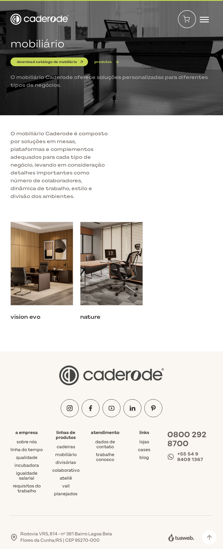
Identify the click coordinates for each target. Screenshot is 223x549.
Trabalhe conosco (105, 457)
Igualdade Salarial (26, 476)
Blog (144, 457)
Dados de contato (105, 444)
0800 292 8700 (186, 439)
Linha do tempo (26, 449)
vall (66, 486)
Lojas (144, 442)
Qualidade (26, 457)
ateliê (66, 478)
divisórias (65, 462)
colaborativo (66, 470)
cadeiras (66, 446)
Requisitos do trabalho (27, 489)
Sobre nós (27, 442)
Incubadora (27, 465)
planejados (66, 494)
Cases (144, 449)
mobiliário (66, 454)
